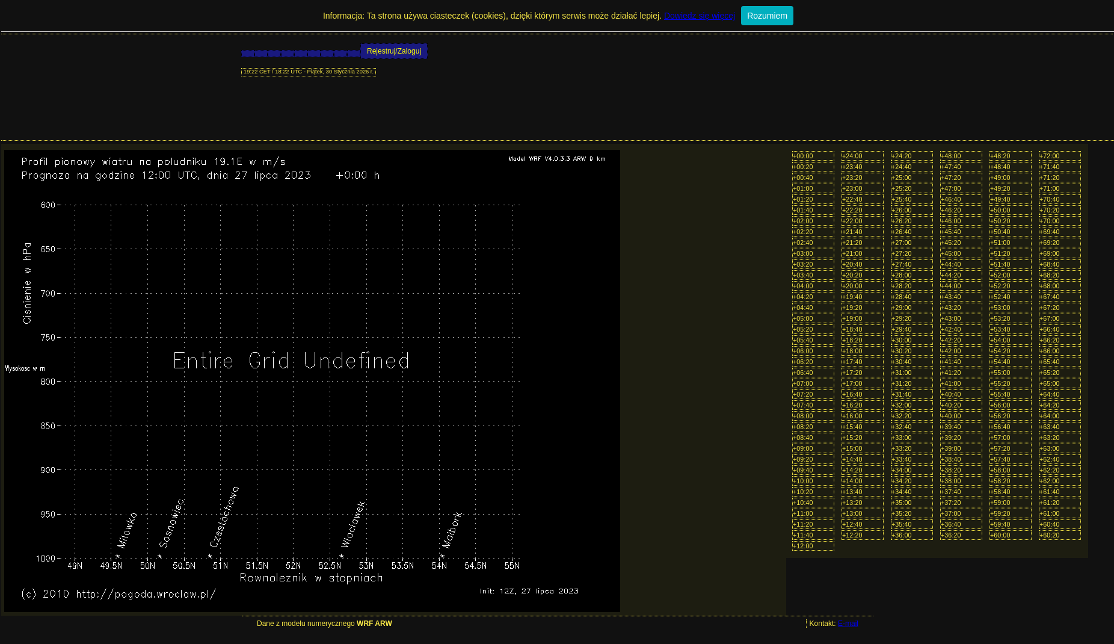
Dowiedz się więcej (699, 15)
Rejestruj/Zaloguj (394, 51)
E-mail (848, 623)
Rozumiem (767, 15)
